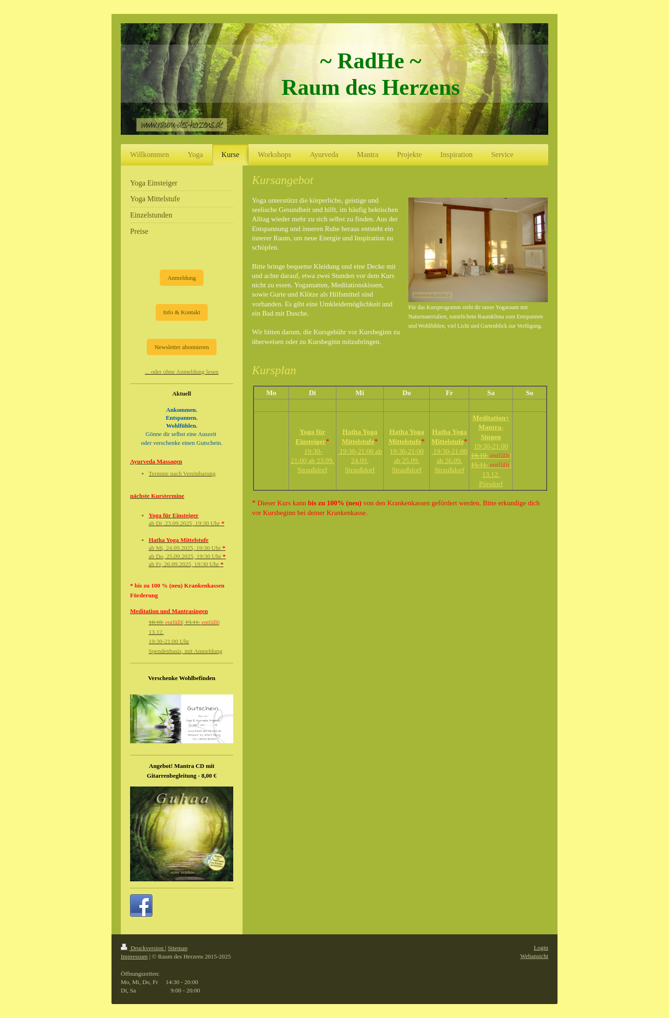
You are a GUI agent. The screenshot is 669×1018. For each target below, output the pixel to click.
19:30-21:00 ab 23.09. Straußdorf (312, 461)
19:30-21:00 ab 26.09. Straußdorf (449, 461)
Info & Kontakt (181, 312)
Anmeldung (181, 277)
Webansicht (534, 955)
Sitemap (178, 948)
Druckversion (143, 948)
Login (541, 947)
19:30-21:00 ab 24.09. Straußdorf (360, 461)
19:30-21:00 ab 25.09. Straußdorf (407, 461)
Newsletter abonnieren (181, 347)
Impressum (134, 956)
